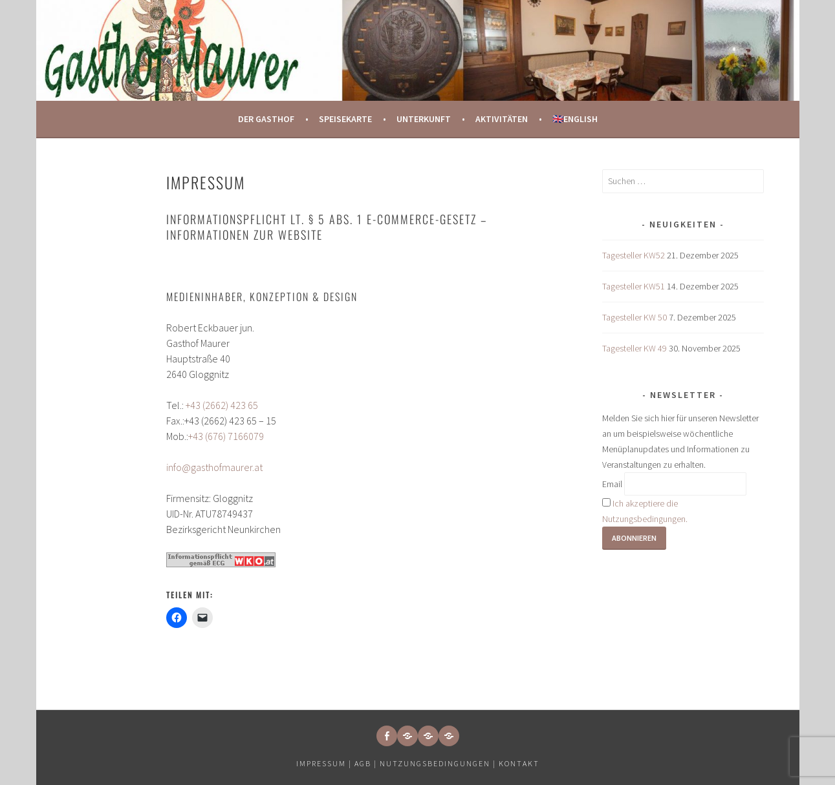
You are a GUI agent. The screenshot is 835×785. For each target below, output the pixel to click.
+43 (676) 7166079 (226, 436)
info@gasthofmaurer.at (214, 467)
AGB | (365, 763)
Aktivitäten (501, 119)
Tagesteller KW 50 (634, 317)
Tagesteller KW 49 (634, 348)
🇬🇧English (575, 119)
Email (612, 484)
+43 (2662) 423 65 (222, 405)
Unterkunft (423, 119)
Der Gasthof (266, 119)
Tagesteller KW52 (633, 255)
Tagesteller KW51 (633, 286)
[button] (407, 736)
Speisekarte (345, 119)
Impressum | (325, 763)
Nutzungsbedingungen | (439, 763)
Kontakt (519, 763)
